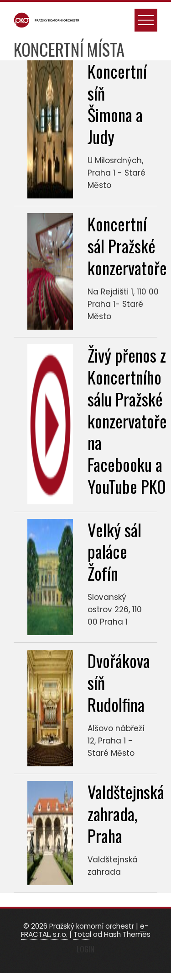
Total (82, 934)
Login (85, 949)
